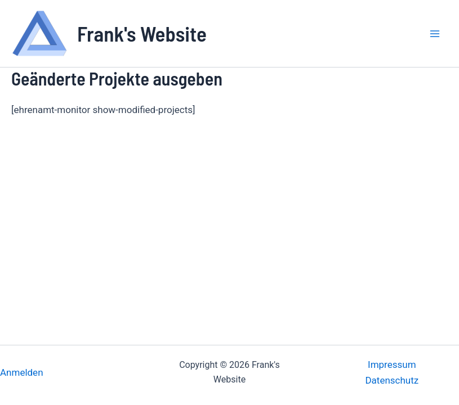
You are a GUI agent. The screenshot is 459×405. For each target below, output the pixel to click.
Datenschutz (391, 380)
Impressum (392, 364)
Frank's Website (142, 33)
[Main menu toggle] (435, 34)
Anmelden (21, 372)
